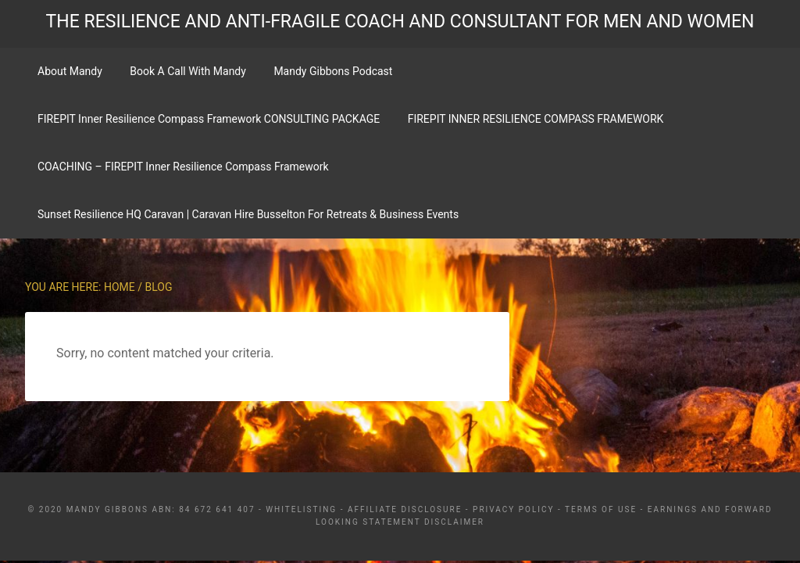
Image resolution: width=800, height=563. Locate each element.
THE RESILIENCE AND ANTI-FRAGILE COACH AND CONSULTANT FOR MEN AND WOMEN (400, 21)
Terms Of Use (601, 509)
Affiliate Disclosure (405, 509)
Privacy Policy (513, 509)
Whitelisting (301, 509)
